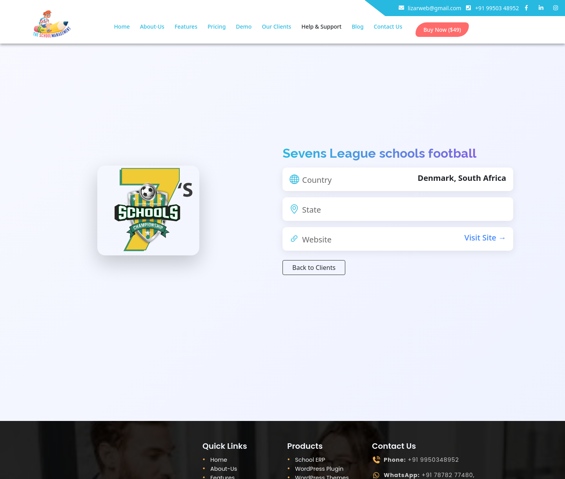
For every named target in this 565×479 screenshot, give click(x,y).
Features (186, 26)
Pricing (217, 26)
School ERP (310, 460)
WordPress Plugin (319, 469)
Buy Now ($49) (442, 29)
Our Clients (276, 26)
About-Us (152, 26)
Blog (357, 26)
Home (121, 26)
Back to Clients (313, 267)
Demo (244, 26)
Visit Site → (485, 237)
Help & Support (321, 26)
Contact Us (388, 26)
